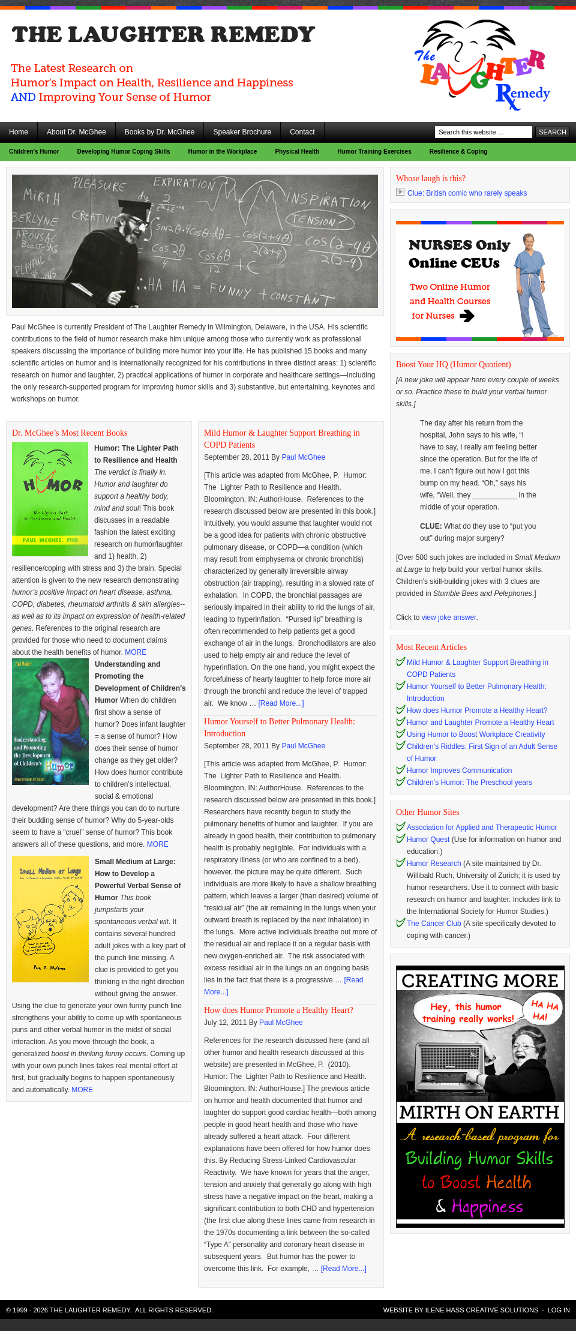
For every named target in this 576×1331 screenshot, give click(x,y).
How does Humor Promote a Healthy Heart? (278, 1010)
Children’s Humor (34, 151)
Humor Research (434, 863)
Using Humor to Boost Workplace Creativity (476, 734)
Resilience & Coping (459, 151)
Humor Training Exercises (374, 151)
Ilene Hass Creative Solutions (482, 1310)
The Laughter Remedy (108, 42)
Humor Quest (428, 839)
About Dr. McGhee (76, 132)
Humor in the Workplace (222, 151)
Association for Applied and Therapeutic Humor (482, 827)
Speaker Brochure (242, 132)
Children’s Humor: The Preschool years (469, 782)
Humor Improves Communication (459, 770)
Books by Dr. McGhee (160, 132)
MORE (135, 652)
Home (18, 132)
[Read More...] (281, 703)
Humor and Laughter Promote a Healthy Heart (480, 722)
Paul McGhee (303, 457)
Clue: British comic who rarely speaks (461, 193)
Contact (302, 132)
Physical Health (297, 151)
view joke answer (449, 617)
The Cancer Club (434, 923)
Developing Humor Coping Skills (123, 151)
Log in (559, 1310)
